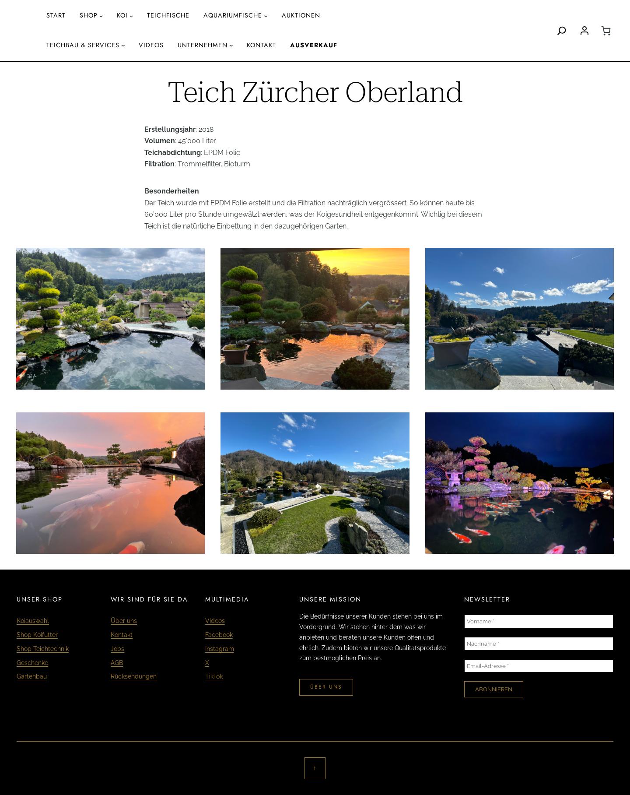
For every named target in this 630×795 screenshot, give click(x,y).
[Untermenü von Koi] (131, 16)
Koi (122, 15)
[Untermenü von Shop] (101, 16)
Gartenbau (32, 676)
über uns (326, 687)
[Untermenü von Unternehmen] (231, 45)
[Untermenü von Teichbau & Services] (123, 45)
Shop (89, 15)
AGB (117, 662)
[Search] (561, 30)
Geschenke (32, 662)
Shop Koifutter (37, 634)
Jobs (117, 648)
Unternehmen (203, 45)
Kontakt (122, 634)
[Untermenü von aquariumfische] (266, 16)
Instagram (219, 648)
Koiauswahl (33, 620)
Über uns (124, 620)
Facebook (219, 634)
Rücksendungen (134, 676)
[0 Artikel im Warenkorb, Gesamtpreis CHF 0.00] (606, 30)
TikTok (214, 676)
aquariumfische (232, 15)
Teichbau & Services (82, 45)
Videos (215, 620)
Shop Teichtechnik (43, 648)
